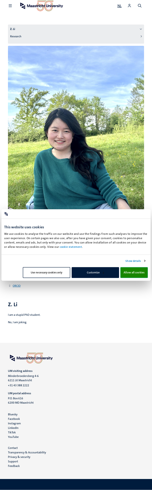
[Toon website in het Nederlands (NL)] (119, 6)
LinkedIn (13, 428)
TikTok (12, 432)
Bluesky (13, 414)
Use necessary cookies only (46, 272)
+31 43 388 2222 (18, 385)
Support (13, 461)
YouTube (13, 437)
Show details (133, 261)
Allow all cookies (134, 272)
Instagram (14, 423)
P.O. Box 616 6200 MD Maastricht (21, 400)
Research (15, 36)
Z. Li (12, 29)
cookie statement (71, 247)
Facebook (14, 419)
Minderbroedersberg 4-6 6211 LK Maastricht (23, 378)
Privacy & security (19, 457)
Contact (13, 448)
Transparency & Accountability (27, 452)
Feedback (14, 466)
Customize (95, 272)
